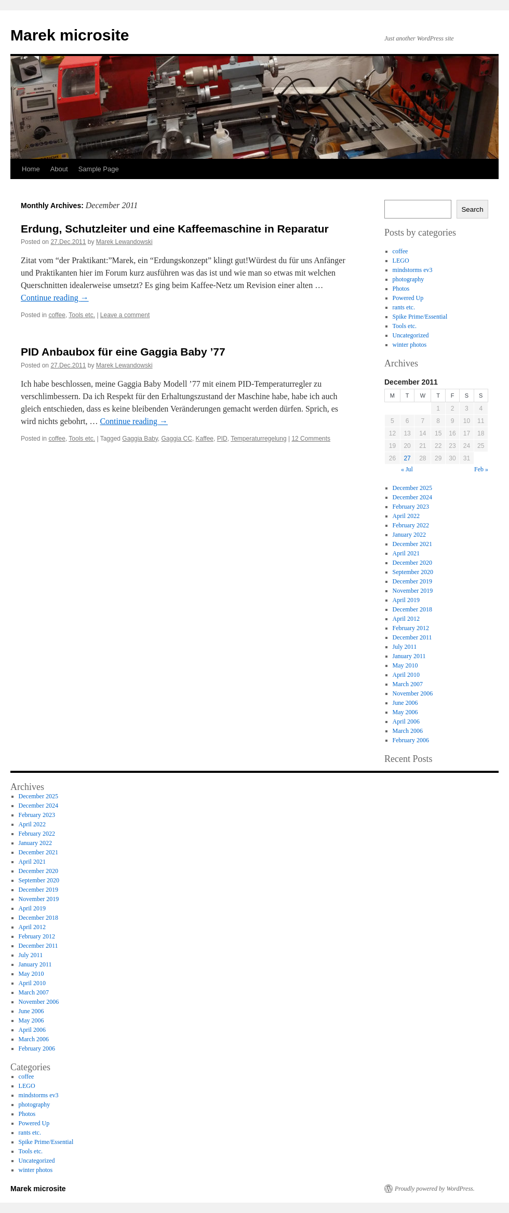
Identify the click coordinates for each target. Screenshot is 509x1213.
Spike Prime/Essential (420, 316)
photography (408, 279)
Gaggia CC (177, 438)
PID (222, 438)
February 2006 (411, 740)
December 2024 (412, 497)
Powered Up (408, 298)
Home (31, 169)
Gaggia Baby (140, 438)
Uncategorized (411, 335)
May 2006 (405, 712)
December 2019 (412, 581)
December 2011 (412, 637)
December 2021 (412, 544)
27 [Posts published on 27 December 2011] (407, 458)
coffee (56, 315)
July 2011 (405, 646)
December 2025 (412, 488)
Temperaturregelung (258, 438)
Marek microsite (69, 35)
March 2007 (408, 684)
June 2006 (405, 702)
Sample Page (98, 169)
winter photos (410, 344)
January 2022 (409, 534)
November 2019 (413, 590)
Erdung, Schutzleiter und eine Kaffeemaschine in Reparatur (175, 229)
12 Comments (310, 438)
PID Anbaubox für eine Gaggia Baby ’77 (123, 352)
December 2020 (412, 562)
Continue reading (55, 297)
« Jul (407, 469)
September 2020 (413, 572)
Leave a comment (125, 315)
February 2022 (411, 525)
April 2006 (406, 721)
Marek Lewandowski (124, 242)
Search (472, 209)
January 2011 (409, 656)
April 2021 (406, 553)
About (59, 169)
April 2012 (406, 618)
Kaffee (204, 438)
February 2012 (411, 628)
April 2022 (406, 516)
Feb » (481, 469)
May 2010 (405, 665)
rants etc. (404, 307)
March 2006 (408, 730)
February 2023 (411, 506)
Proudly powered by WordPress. (435, 1188)
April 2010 (406, 674)
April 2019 (406, 600)
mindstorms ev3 (413, 270)
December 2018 (412, 609)
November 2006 (413, 693)
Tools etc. (82, 315)
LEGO (401, 260)
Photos (401, 288)
